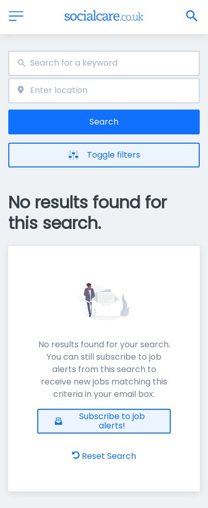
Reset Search (104, 456)
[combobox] (104, 63)
